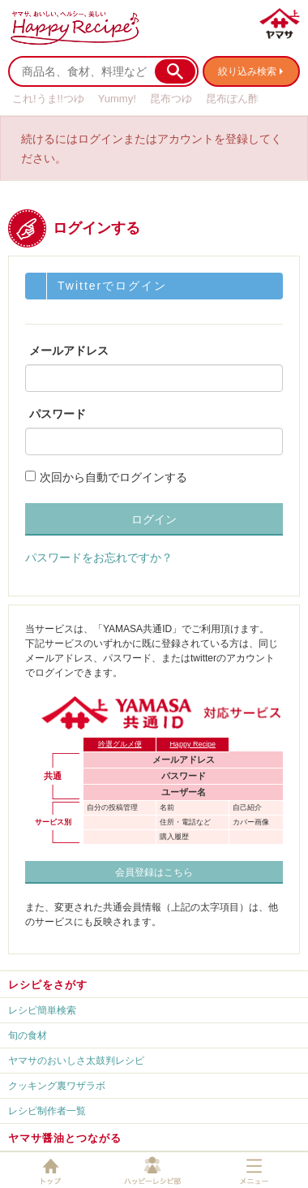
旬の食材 (27, 1035)
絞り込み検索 (247, 71)
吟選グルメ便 (120, 744)
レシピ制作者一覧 (47, 1111)
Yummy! (117, 99)
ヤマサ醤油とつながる (65, 1138)
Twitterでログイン (112, 285)
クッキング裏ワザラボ (56, 1085)
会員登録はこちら (154, 872)
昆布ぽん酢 (232, 99)
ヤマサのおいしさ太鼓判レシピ (76, 1060)
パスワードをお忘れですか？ (99, 557)
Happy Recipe (192, 744)
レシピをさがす (48, 985)
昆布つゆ (171, 99)
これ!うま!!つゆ (48, 99)
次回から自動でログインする (113, 477)
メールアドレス (69, 350)
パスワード (57, 413)
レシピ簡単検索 (42, 1010)
